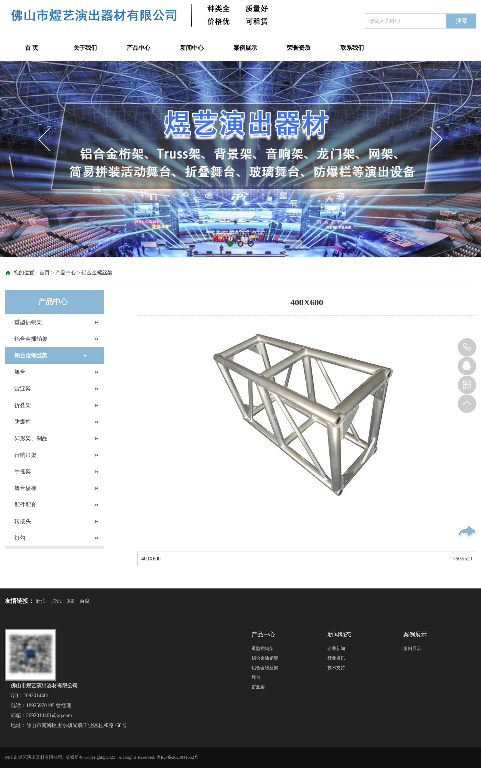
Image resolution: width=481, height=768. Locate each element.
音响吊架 (25, 455)
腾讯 (56, 601)
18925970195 (467, 347)
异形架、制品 (31, 438)
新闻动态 (339, 634)
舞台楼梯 (25, 488)
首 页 (31, 48)
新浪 (41, 601)
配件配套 (25, 505)
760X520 (462, 559)
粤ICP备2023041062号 (177, 757)
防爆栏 (22, 422)
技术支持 (336, 667)
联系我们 (352, 48)
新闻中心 (192, 48)
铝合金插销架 (31, 339)
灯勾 (19, 538)
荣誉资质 (298, 48)
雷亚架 (22, 389)
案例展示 (245, 48)
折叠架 (22, 405)
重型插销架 (28, 322)
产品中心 (138, 48)
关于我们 (85, 48)
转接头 (22, 521)
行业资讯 (336, 658)
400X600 (151, 559)
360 (70, 601)
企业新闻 (336, 648)
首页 (44, 272)
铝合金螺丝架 (96, 272)
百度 (85, 601)
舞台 (19, 372)
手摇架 (22, 472)
